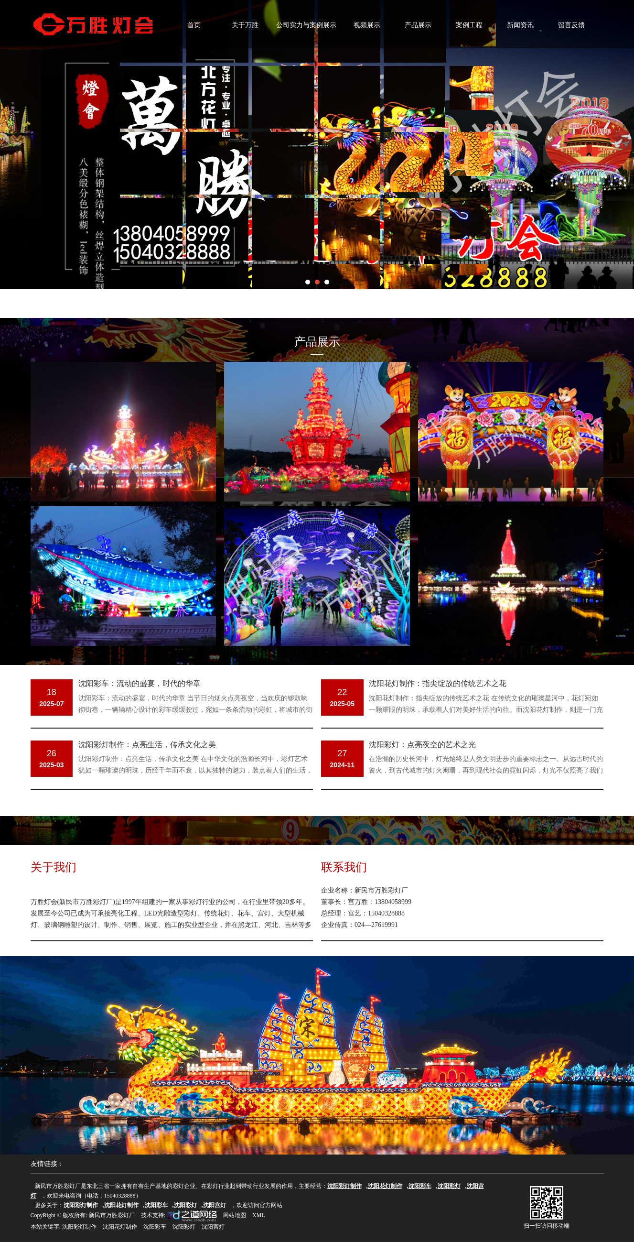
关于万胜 (245, 25)
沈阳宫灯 (213, 1226)
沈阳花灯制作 (120, 1226)
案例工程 (469, 25)
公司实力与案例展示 (306, 25)
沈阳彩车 (154, 1226)
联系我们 (344, 867)
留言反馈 (571, 25)
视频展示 (367, 25)
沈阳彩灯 (183, 1226)
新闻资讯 (520, 25)
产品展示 (418, 25)
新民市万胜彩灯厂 (112, 1215)
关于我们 (53, 867)
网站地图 (234, 1215)
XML (258, 1215)
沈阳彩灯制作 (79, 1226)
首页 (194, 25)
